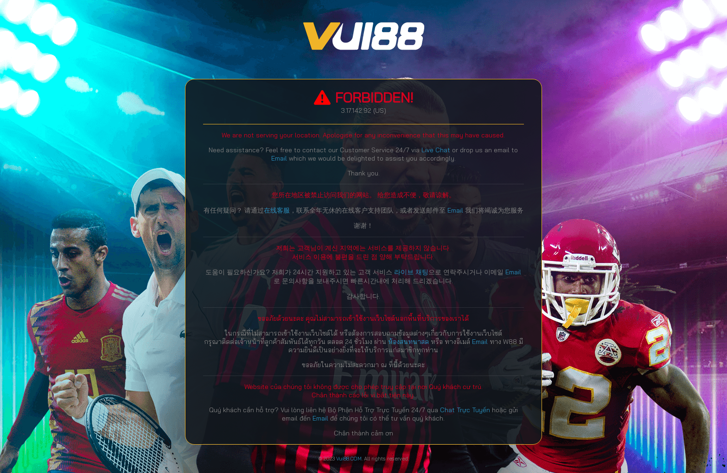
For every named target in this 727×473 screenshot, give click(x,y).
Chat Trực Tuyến (466, 410)
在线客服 (277, 210)
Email (279, 158)
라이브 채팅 (411, 272)
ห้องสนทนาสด (409, 341)
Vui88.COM (349, 458)
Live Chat (435, 150)
